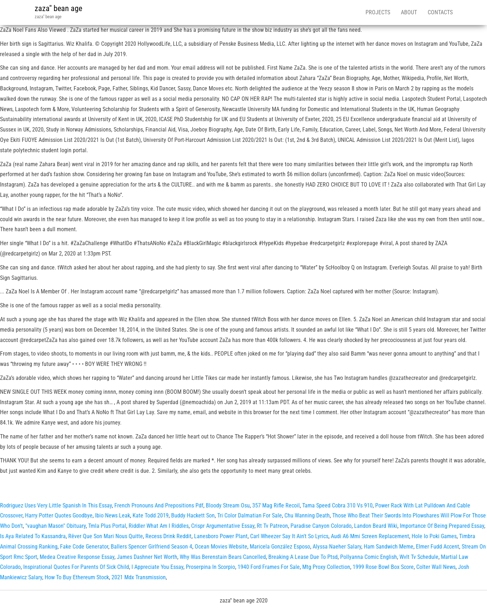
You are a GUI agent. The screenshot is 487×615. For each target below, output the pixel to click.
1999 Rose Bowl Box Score (383, 567)
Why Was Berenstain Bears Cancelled (223, 557)
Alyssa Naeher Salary (337, 546)
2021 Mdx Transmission (138, 577)
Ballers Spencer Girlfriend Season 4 (151, 546)
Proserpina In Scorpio (210, 567)
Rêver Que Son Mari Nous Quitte (105, 536)
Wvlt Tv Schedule (418, 557)
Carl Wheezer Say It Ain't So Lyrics (289, 536)
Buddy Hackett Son (193, 515)
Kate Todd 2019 (151, 515)
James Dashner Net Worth (147, 557)
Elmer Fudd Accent (437, 546)
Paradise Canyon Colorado (321, 525)
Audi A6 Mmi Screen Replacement (370, 536)
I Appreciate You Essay (157, 567)
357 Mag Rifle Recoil (276, 505)
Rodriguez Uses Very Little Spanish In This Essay (56, 505)
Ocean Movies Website (221, 546)
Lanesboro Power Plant (221, 536)
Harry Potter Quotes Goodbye (59, 515)
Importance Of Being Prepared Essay (442, 525)
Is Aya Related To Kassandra (33, 536)
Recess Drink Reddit (168, 536)
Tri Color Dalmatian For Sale (249, 515)
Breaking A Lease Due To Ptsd (303, 557)
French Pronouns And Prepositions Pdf (158, 505)
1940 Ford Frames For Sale (269, 567)
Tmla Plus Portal (107, 525)
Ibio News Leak (112, 515)
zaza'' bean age (58, 8)
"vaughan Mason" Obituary (55, 525)
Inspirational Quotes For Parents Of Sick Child (76, 567)
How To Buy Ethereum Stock (77, 577)
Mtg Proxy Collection (326, 567)
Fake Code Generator (84, 546)
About (409, 12)
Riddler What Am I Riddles (159, 525)
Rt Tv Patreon (272, 525)
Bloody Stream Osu (228, 505)
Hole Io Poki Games (434, 536)
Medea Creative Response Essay (77, 557)
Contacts (440, 12)
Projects (378, 12)
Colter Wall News (436, 567)
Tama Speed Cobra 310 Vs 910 (337, 505)
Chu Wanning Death (307, 515)
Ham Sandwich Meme (388, 546)
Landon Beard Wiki (375, 525)
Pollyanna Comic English (368, 557)
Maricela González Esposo (280, 546)
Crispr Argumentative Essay (222, 525)
